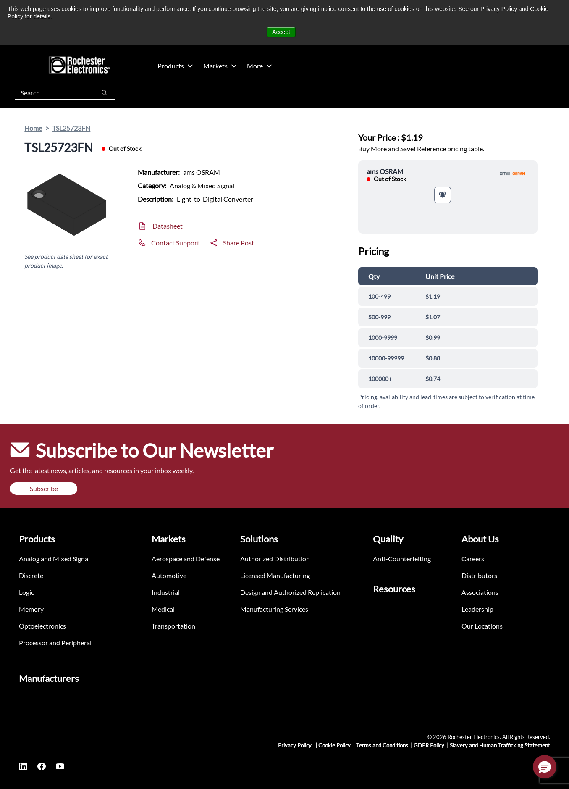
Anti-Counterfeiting (402, 559)
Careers (472, 559)
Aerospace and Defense (186, 559)
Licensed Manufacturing (275, 575)
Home (33, 128)
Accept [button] (281, 32)
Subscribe (44, 488)
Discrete (31, 575)
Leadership (477, 609)
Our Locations (482, 626)
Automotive (169, 575)
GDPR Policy (429, 745)
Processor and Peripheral (55, 643)
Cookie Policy (334, 745)
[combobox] (51, 92)
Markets (220, 66)
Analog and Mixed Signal (54, 559)
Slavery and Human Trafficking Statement (500, 745)
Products (175, 66)
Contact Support (175, 243)
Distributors (479, 575)
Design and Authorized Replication (290, 592)
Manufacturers (49, 678)
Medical (163, 609)
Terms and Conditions (382, 745)
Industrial (166, 592)
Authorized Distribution (275, 559)
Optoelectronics (42, 626)
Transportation (173, 626)
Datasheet (167, 226)
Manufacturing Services (274, 609)
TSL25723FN (71, 128)
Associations (479, 592)
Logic (26, 592)
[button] (544, 766)
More (259, 66)
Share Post (238, 243)
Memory (31, 609)
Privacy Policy (295, 745)
